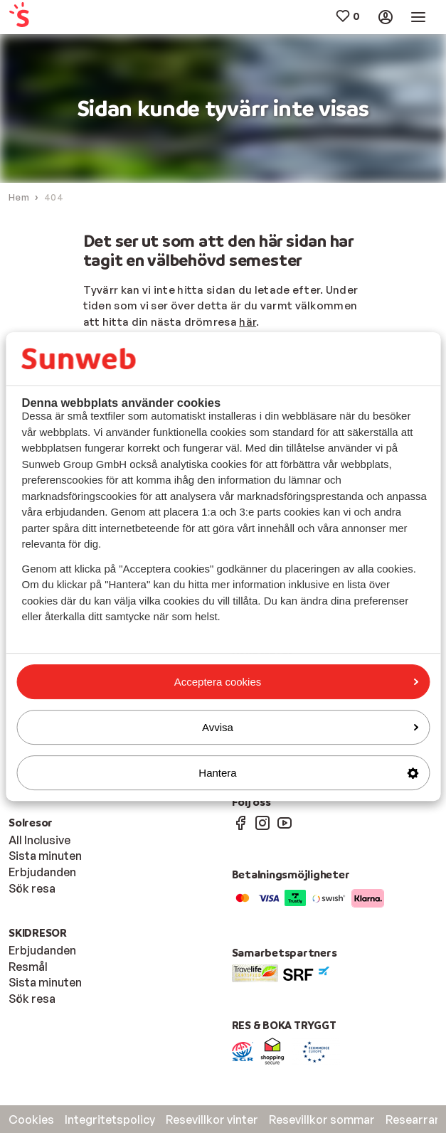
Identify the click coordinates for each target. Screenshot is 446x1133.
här (247, 322)
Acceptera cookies (296, 682)
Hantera (308, 773)
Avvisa (310, 727)
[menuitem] (44, 17)
